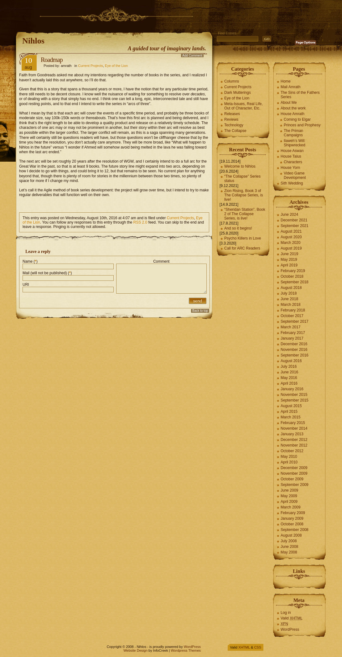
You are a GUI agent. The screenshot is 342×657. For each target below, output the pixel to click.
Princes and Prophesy (302, 125)
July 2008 (289, 541)
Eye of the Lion (116, 66)
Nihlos (33, 40)
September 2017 (294, 321)
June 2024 (289, 214)
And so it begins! (238, 228)
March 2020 (290, 242)
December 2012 (294, 439)
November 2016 (294, 349)
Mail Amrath (290, 87)
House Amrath (292, 114)
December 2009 (294, 468)
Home (286, 81)
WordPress (290, 629)
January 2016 (292, 389)
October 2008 (292, 524)
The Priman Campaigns (293, 133)
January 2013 (292, 434)
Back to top (200, 310)
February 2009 (293, 513)
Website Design (135, 650)
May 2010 (289, 456)
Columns (231, 81)
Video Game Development (295, 175)
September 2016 (294, 355)
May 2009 (289, 496)
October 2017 (292, 316)
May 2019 (289, 259)
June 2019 (289, 254)
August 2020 (291, 237)
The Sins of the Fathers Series (300, 94)
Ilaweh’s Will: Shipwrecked (294, 143)
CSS (257, 647)
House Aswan (292, 151)
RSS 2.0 (140, 222)
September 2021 (294, 226)
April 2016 (289, 383)
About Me (289, 102)
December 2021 (294, 220)
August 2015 (291, 406)
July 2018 (289, 293)
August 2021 (291, 231)
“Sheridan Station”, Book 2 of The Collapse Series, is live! (244, 213)
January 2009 (292, 518)
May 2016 (289, 378)
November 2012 (294, 445)
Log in (286, 612)
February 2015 (293, 423)
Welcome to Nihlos (240, 166)
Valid (292, 618)
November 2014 (294, 428)
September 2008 (294, 530)
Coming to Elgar (297, 119)
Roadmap (52, 59)
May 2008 (289, 552)
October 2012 (292, 451)
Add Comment (192, 55)
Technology (233, 125)
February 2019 (293, 271)
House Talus (291, 156)
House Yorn (290, 167)
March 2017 (290, 327)
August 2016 (291, 361)
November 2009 (294, 473)
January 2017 (292, 338)
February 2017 (293, 333)
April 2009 (289, 501)
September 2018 (294, 282)
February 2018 (293, 310)
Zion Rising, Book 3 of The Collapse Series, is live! (243, 195)
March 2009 (290, 507)
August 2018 (291, 288)
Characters (293, 162)
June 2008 (289, 546)
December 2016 (294, 344)
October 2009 (292, 479)
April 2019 (289, 265)
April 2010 (289, 462)
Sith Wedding (292, 183)
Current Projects (90, 66)
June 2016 (289, 372)
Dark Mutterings (237, 92)
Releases (232, 114)
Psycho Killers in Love (242, 238)
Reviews (231, 119)
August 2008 (291, 535)
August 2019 (291, 248)
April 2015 (289, 411)
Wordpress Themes (186, 650)
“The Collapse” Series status (242, 178)
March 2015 (290, 417)
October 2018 (292, 276)
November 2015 (294, 394)
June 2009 (289, 490)
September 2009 (294, 485)
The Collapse (235, 131)
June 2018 (289, 299)
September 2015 (294, 400)
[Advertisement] (130, 14)
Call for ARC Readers (242, 248)
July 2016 (289, 366)
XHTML (244, 647)
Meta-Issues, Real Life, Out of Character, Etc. (243, 106)
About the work (293, 108)
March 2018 (290, 304)
